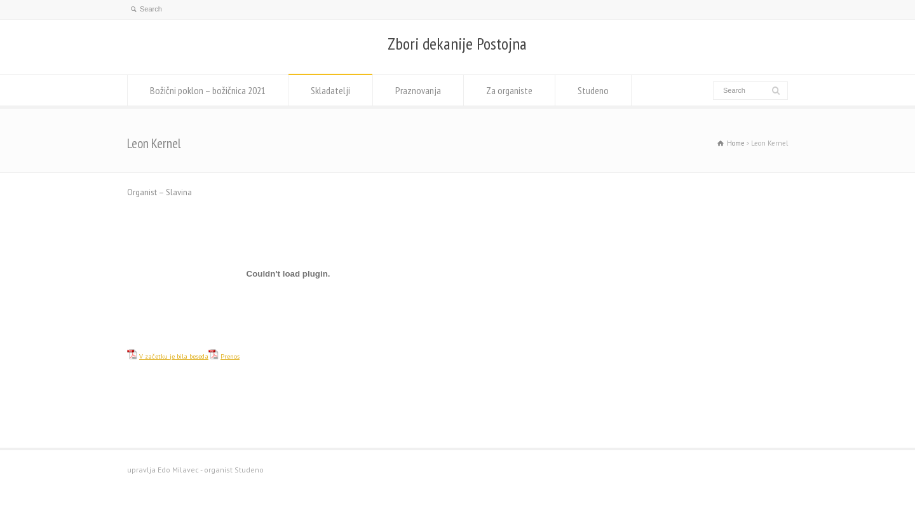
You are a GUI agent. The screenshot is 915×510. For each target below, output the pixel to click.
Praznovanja (418, 90)
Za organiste (509, 90)
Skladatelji (330, 90)
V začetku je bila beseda (173, 356)
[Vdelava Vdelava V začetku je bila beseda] (288, 273)
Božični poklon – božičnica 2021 (208, 90)
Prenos (230, 356)
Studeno (593, 90)
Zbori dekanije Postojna (457, 44)
